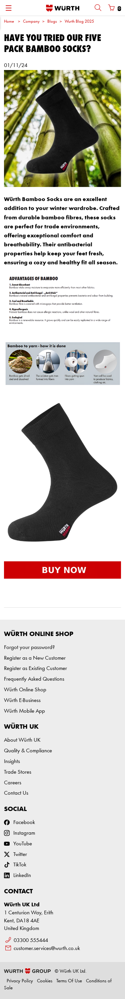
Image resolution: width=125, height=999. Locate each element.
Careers (12, 783)
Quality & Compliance (28, 751)
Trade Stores (17, 772)
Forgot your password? (29, 647)
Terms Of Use (69, 981)
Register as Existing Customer (35, 668)
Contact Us (16, 793)
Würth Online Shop (25, 690)
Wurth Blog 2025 (79, 21)
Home (9, 21)
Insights (12, 761)
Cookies (44, 981)
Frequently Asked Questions (34, 679)
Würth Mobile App (24, 711)
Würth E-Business (22, 700)
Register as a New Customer (35, 658)
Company (31, 21)
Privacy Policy (20, 981)
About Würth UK (22, 740)
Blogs (52, 21)
